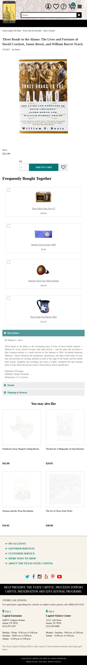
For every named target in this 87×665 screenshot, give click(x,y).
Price (4, 150)
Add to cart (43, 167)
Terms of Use (31, 662)
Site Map (42, 662)
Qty (21, 161)
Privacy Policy (54, 662)
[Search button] (79, 15)
